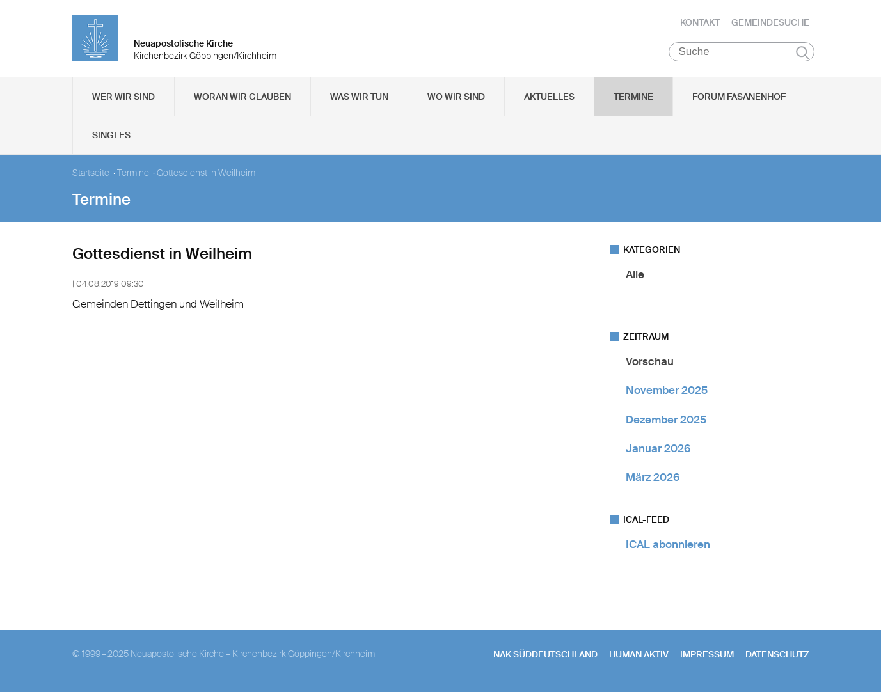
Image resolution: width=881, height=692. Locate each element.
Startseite (90, 173)
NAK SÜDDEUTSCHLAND (545, 654)
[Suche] (742, 51)
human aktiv (639, 654)
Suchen (802, 52)
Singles (111, 135)
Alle (635, 274)
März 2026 (652, 477)
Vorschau (650, 361)
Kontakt (700, 22)
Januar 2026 (658, 448)
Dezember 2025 (666, 420)
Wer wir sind (123, 96)
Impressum (707, 654)
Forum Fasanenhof (739, 96)
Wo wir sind (456, 96)
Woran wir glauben (242, 96)
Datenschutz (777, 654)
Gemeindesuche (770, 22)
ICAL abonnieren (668, 544)
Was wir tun (359, 96)
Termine (633, 96)
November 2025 (667, 390)
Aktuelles (549, 96)
